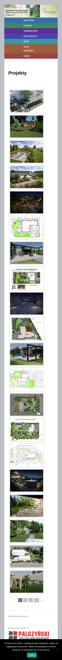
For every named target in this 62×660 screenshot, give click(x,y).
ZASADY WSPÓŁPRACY (28, 48)
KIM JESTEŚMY (28, 20)
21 (36, 600)
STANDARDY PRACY (30, 30)
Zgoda (32, 655)
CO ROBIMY (27, 25)
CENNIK (26, 41)
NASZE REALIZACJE (30, 36)
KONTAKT (26, 56)
